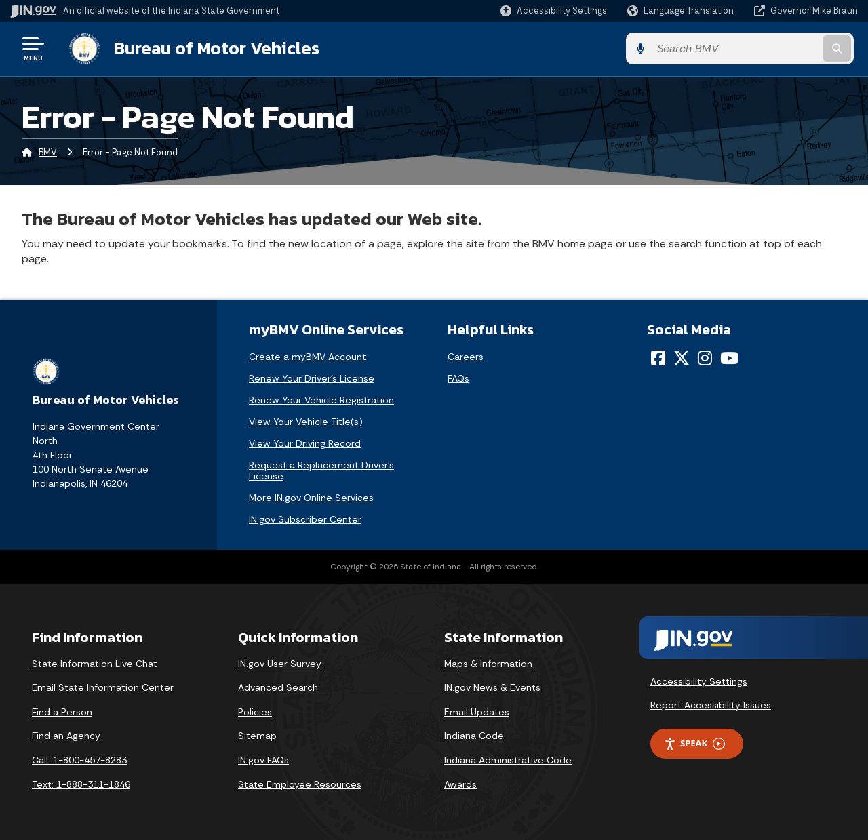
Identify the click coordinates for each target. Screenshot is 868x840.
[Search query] (761, 48)
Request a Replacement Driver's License (321, 469)
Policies (255, 711)
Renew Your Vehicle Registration (321, 399)
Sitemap (257, 735)
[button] (553, 10)
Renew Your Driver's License (311, 378)
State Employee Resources (299, 784)
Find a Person (62, 711)
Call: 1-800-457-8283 (79, 759)
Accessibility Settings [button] (698, 681)
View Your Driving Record (305, 443)
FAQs (458, 378)
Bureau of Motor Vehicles (212, 48)
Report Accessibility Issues (710, 704)
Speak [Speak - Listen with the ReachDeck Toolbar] (694, 742)
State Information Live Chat (94, 663)
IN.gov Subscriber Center (305, 519)
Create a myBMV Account (307, 356)
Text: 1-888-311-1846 (81, 784)
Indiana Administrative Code (508, 759)
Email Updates (476, 711)
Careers (466, 356)
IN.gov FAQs (263, 759)
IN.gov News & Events (492, 687)
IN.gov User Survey (279, 663)
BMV (48, 152)
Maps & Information (488, 663)
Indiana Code (474, 735)
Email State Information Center (103, 687)
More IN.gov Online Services (311, 497)
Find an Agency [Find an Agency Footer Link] (66, 735)
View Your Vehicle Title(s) (306, 421)
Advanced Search (278, 687)
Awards (460, 784)
